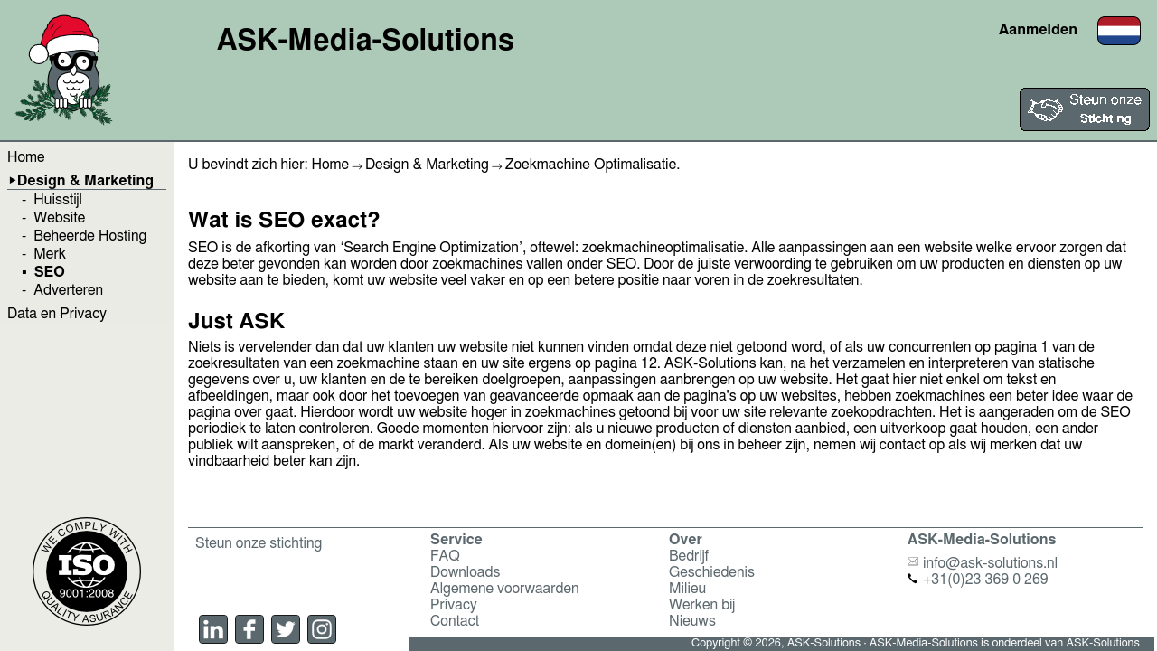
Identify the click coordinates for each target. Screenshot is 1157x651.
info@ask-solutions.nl (983, 563)
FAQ (445, 556)
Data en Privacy (57, 314)
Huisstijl (57, 200)
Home (26, 157)
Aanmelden (1038, 30)
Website (59, 218)
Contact (454, 621)
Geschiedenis (712, 572)
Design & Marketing (85, 181)
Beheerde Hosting (89, 236)
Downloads (465, 572)
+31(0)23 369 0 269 (978, 579)
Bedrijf (689, 556)
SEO (49, 272)
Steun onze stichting (258, 543)
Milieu (687, 588)
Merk (49, 254)
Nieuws (692, 621)
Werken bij (702, 605)
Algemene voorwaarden (504, 588)
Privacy (453, 605)
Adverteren (68, 290)
